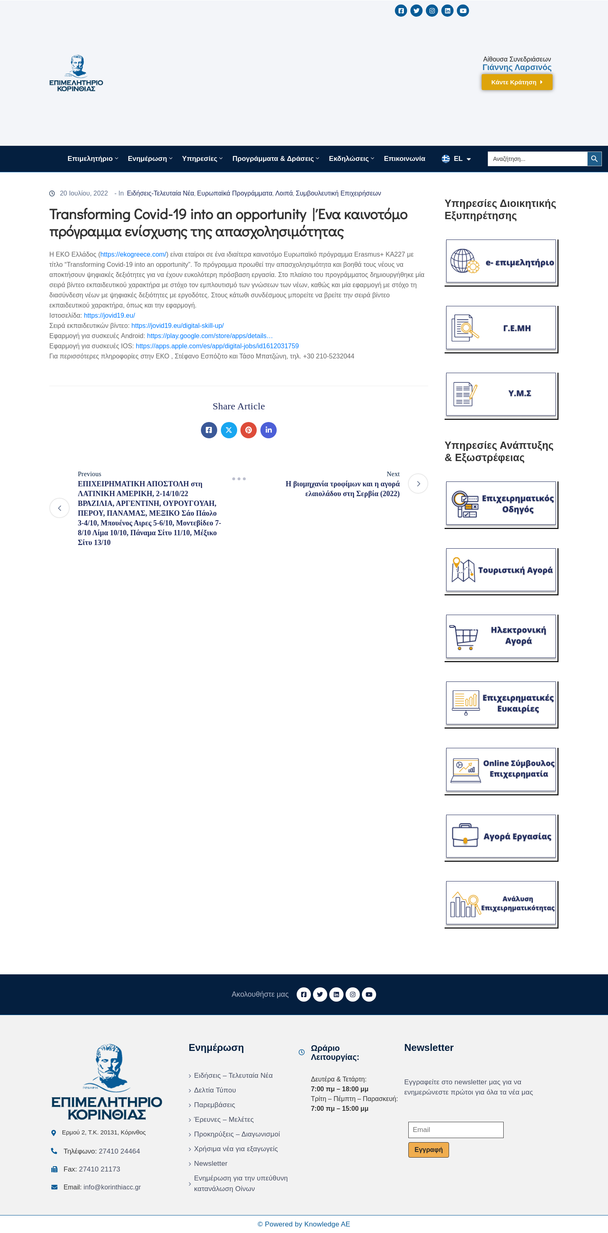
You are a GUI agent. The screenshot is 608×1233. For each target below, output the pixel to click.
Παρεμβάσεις (214, 1105)
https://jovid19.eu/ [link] (109, 315)
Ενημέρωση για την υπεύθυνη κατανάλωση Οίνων (241, 1183)
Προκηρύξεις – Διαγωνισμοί (237, 1134)
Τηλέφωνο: (102, 1151)
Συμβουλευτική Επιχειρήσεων (338, 193)
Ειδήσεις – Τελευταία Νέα (233, 1075)
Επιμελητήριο (94, 158)
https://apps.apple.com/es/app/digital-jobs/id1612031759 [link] (217, 346)
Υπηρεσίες (203, 158)
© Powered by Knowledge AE (304, 1224)
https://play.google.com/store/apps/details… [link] (210, 335)
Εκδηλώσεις (352, 158)
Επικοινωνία (404, 159)
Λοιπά (284, 193)
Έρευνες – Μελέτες (224, 1119)
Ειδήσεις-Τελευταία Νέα (160, 193)
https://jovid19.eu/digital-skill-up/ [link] (178, 325)
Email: (102, 1187)
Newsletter (210, 1163)
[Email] (456, 1130)
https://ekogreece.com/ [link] (133, 254)
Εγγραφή (428, 1149)
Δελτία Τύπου (215, 1090)
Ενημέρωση (151, 158)
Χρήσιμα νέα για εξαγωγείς (236, 1149)
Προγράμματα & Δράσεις (276, 158)
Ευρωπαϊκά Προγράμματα (235, 193)
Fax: (92, 1169)
